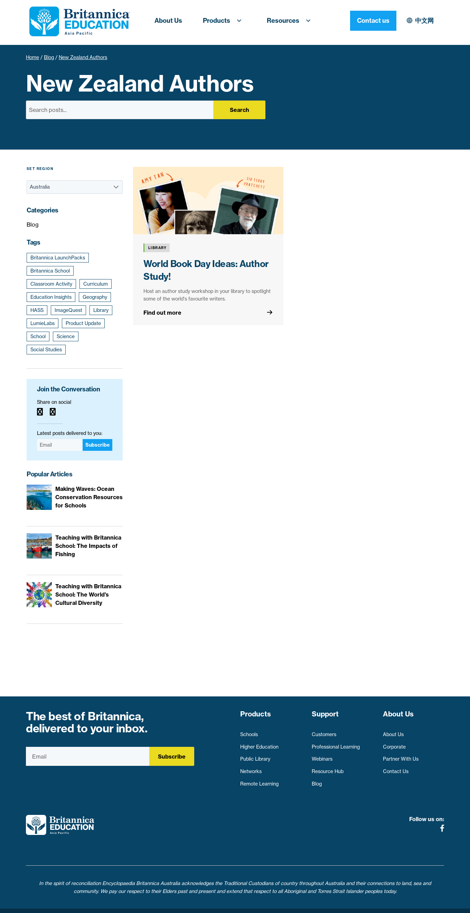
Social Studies (46, 349)
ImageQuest (68, 310)
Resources (291, 20)
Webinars (322, 756)
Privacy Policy (196, 904)
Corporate (394, 743)
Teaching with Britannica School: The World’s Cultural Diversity (88, 594)
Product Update (83, 323)
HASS (37, 310)
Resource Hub (328, 768)
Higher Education (259, 743)
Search (239, 109)
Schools (249, 731)
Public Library (255, 756)
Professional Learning (336, 743)
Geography (95, 297)
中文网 (364, 21)
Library (101, 310)
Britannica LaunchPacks (57, 258)
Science (66, 336)
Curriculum (95, 284)
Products (224, 20)
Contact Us (395, 768)
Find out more (162, 312)
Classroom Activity (51, 284)
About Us (168, 21)
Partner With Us (401, 756)
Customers (324, 731)
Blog (49, 57)
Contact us (421, 21)
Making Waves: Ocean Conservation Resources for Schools (89, 497)
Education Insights (51, 297)
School (38, 336)
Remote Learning (259, 780)
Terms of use (237, 904)
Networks (251, 768)
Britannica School (50, 271)
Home (32, 57)
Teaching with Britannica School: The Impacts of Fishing (88, 546)
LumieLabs (42, 323)
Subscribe (97, 445)
